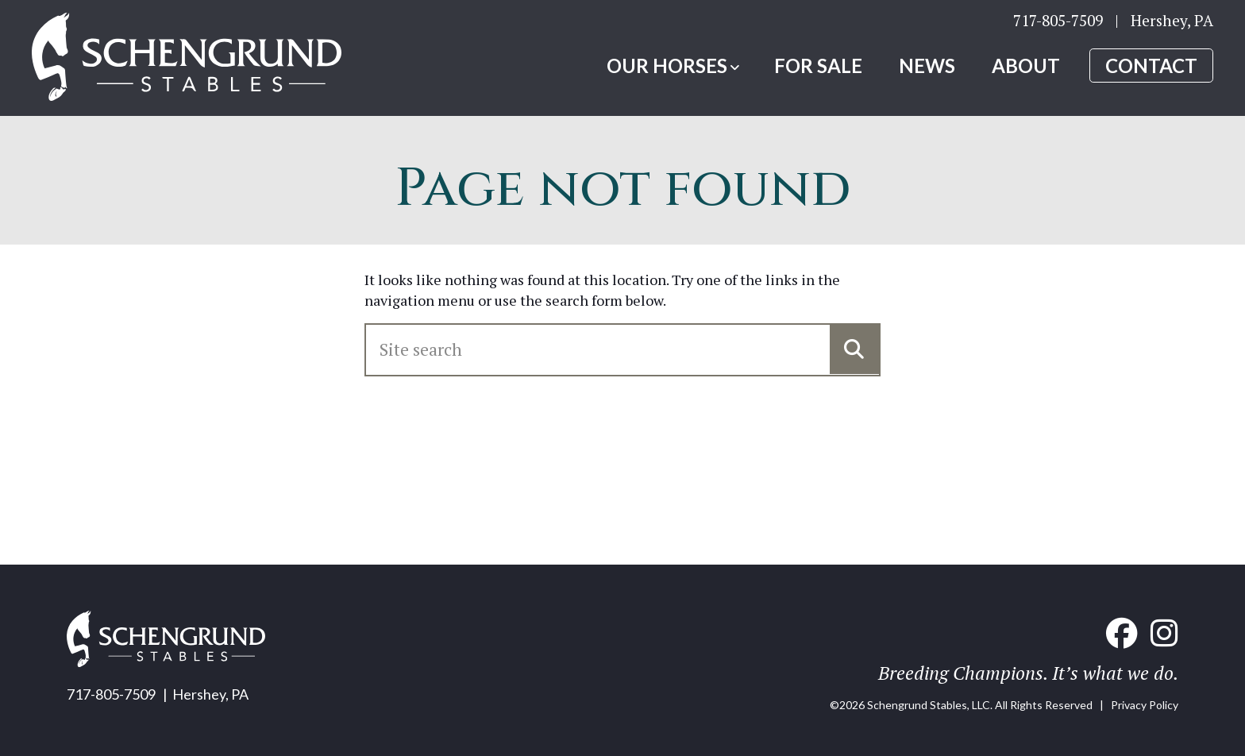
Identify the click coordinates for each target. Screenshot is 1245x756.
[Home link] (186, 58)
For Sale (818, 65)
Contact (1151, 65)
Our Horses (667, 65)
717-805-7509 (1058, 20)
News (927, 65)
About (1026, 65)
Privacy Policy (1144, 705)
